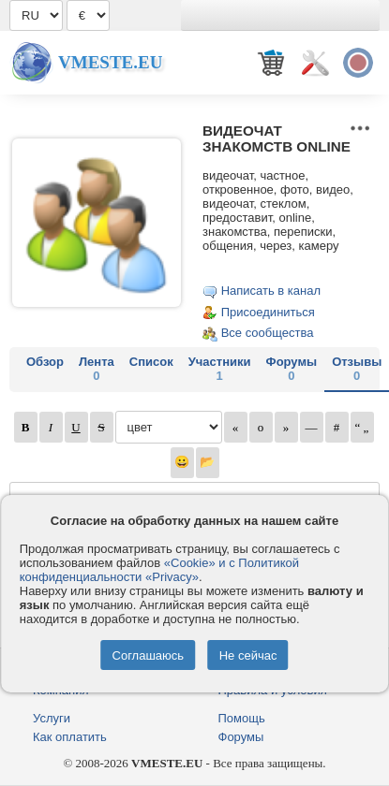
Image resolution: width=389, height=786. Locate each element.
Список (151, 362)
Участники (219, 369)
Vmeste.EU (110, 62)
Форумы (292, 369)
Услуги (51, 718)
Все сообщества (267, 333)
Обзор (45, 362)
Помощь (241, 718)
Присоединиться (268, 312)
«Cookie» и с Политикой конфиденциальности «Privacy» (159, 570)
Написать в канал (271, 291)
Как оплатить (70, 737)
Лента (96, 369)
